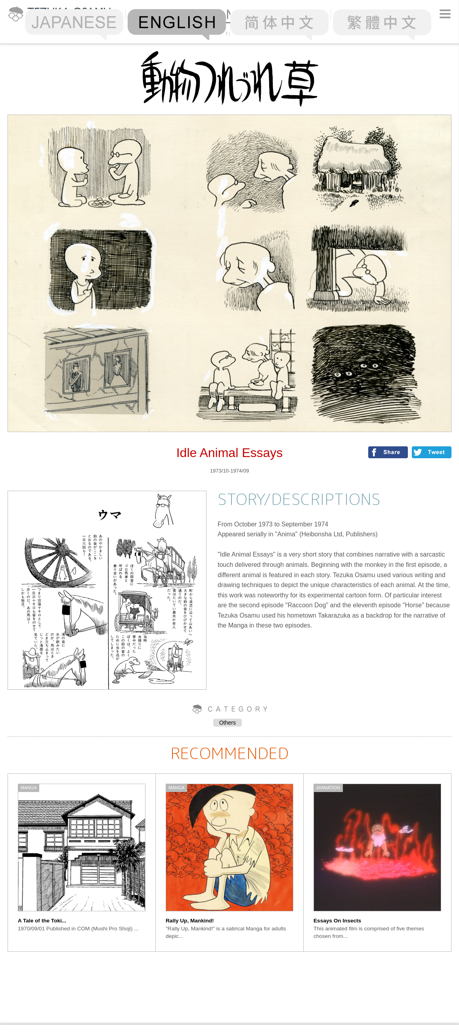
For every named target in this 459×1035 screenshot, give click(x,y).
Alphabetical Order (229, 33)
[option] (82, 862)
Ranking (154, 33)
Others (227, 722)
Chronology (304, 33)
